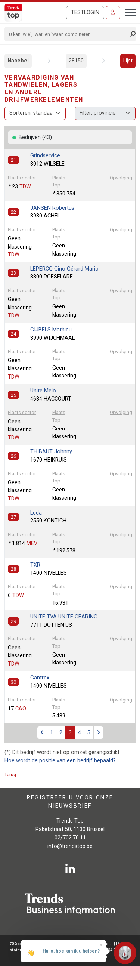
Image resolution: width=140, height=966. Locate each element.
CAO (20, 709)
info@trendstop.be (70, 846)
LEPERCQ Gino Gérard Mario (64, 269)
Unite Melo (43, 391)
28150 (76, 61)
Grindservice (45, 155)
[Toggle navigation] (128, 12)
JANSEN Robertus (52, 208)
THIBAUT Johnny (51, 451)
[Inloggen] (113, 12)
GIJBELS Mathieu (51, 330)
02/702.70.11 (70, 837)
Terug (10, 774)
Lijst (128, 61)
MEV (32, 543)
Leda (36, 513)
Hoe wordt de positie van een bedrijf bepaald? (60, 760)
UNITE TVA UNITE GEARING (63, 617)
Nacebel (18, 61)
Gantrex (39, 678)
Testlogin (85, 12)
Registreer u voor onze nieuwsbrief (70, 801)
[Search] (67, 34)
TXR (35, 565)
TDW (25, 186)
